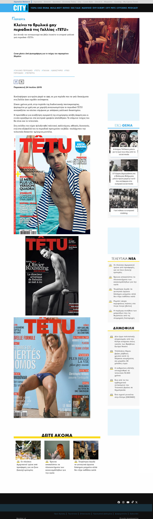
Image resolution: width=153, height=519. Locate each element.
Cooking (117, 2)
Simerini (47, 2)
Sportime (57, 2)
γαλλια (47, 70)
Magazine (108, 2)
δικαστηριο (58, 70)
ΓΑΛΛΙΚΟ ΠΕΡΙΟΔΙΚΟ (25, 70)
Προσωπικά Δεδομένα (102, 514)
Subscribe (134, 514)
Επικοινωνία (85, 514)
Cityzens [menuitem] (122, 8)
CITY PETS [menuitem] (111, 8)
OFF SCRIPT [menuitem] (99, 8)
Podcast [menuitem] (133, 8)
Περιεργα (20, 19)
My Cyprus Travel (130, 2)
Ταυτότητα (72, 514)
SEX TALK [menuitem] (76, 8)
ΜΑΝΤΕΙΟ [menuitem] (87, 8)
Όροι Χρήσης (59, 514)
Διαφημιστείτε (121, 514)
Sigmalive (38, 2)
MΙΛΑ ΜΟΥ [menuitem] (56, 8)
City (79, 2)
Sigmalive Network (22, 2)
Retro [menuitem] (66, 8)
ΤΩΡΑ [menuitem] (34, 8)
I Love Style (88, 2)
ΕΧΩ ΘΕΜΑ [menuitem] (44, 8)
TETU (39, 70)
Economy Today (69, 2)
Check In (98, 2)
